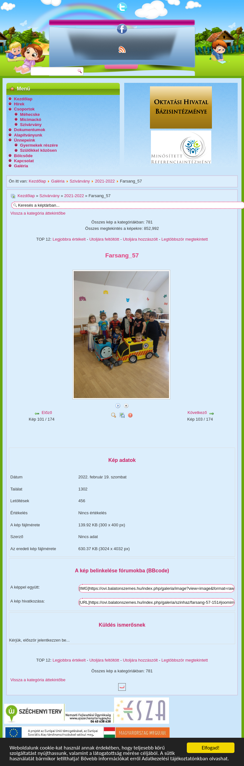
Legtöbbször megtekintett (184, 239)
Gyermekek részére (39, 145)
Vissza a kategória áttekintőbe (37, 213)
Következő (197, 412)
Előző (47, 412)
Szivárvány (31, 124)
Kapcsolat (24, 160)
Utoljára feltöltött (104, 239)
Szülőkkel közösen (38, 150)
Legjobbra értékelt (69, 239)
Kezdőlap (23, 99)
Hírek (19, 104)
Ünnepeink (24, 140)
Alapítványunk (28, 135)
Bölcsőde (23, 155)
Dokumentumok (29, 129)
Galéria (21, 165)
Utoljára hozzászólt (140, 239)
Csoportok (24, 109)
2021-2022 (105, 181)
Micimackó (30, 119)
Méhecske (30, 114)
